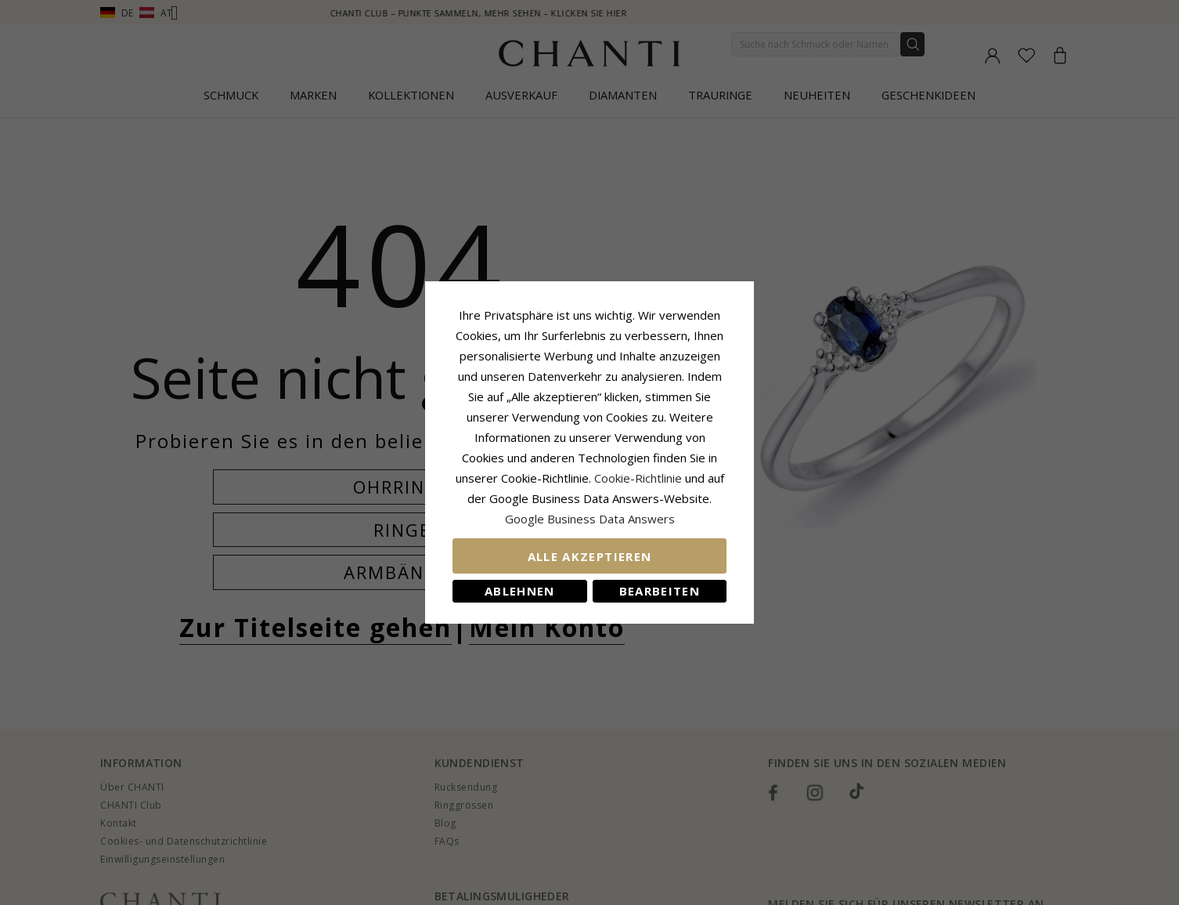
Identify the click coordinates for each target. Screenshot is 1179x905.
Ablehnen (520, 591)
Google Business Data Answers (590, 519)
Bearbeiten (660, 591)
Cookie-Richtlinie (638, 478)
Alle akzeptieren (590, 556)
